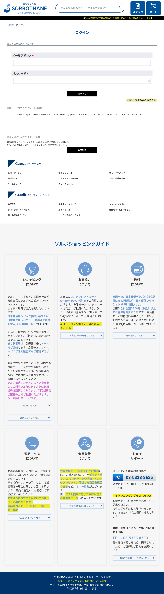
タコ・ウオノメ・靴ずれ (19, 209)
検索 (119, 6)
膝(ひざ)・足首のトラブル (121, 209)
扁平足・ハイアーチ (67, 204)
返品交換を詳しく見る (29, 517)
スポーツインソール (17, 172)
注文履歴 (138, 12)
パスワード (20, 73)
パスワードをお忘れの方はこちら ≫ (141, 100)
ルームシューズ (15, 183)
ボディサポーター (117, 178)
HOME (11, 24)
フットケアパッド (117, 172)
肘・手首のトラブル (17, 215)
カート (153, 12)
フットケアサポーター (68, 178)
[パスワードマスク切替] (148, 81)
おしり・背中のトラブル (69, 215)
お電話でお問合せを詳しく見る (134, 557)
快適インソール (65, 172)
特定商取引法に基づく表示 (82, 588)
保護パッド (13, 178)
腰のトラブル (64, 209)
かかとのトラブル (117, 204)
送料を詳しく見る (134, 335)
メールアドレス (23, 55)
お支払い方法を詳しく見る (82, 335)
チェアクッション (66, 183)
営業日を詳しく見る (29, 417)
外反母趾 (12, 204)
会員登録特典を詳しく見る (82, 505)
